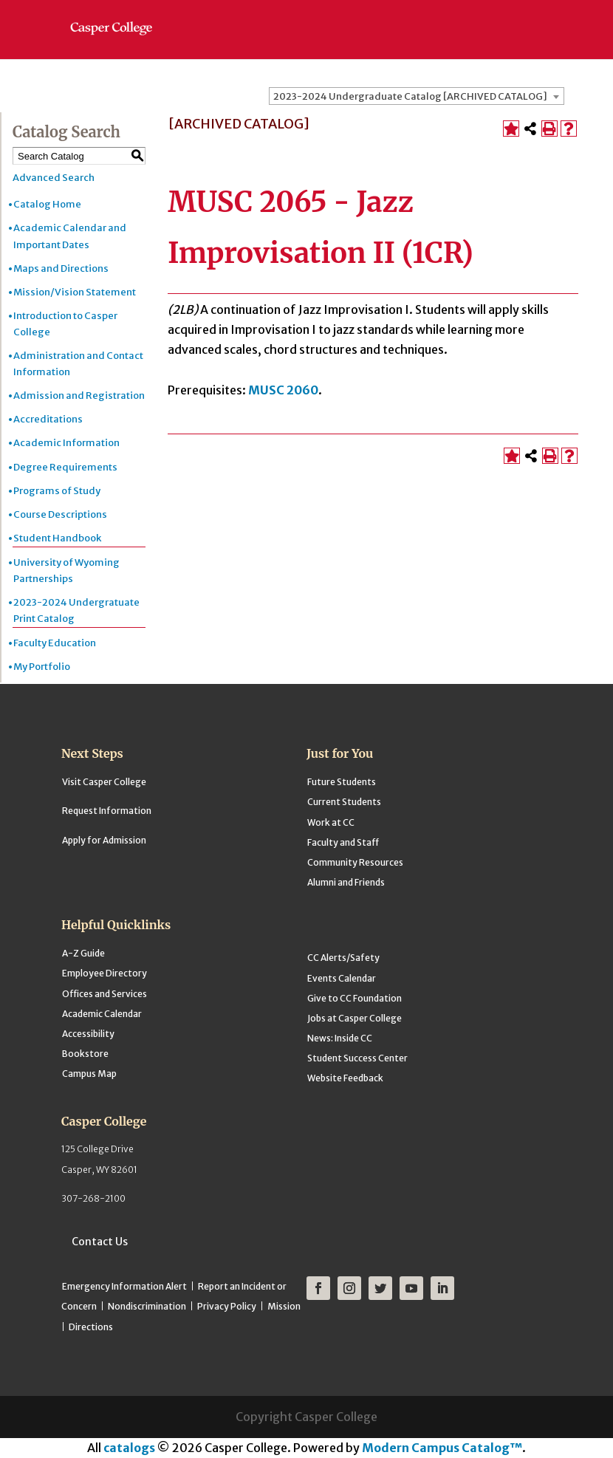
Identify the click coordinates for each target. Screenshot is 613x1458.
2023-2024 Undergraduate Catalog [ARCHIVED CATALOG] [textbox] (410, 96)
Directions (91, 1326)
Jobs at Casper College (354, 1018)
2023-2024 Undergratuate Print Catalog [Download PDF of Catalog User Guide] (76, 610)
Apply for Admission (104, 840)
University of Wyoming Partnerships (66, 570)
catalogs (129, 1447)
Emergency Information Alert (124, 1286)
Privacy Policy (226, 1306)
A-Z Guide (83, 953)
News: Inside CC (339, 1038)
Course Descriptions (60, 514)
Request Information (106, 810)
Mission (284, 1306)
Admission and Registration (79, 395)
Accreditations (48, 419)
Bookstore (85, 1053)
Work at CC (331, 822)
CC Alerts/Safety (343, 957)
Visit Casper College (104, 781)
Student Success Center (357, 1058)
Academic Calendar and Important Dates (69, 236)
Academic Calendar (102, 1013)
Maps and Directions (61, 268)
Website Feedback (345, 1078)
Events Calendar (341, 978)
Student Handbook (57, 538)
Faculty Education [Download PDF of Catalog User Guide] (54, 643)
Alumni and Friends (346, 882)
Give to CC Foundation (354, 998)
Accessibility (88, 1033)
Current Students (344, 801)
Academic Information (66, 443)
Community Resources (355, 862)
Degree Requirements (65, 467)
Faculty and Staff (343, 842)
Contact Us (100, 1241)
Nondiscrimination (147, 1306)
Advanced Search (54, 177)
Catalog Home (47, 204)
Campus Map (89, 1073)
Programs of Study (56, 491)
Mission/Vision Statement (74, 292)
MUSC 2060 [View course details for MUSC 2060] (283, 390)
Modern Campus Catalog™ (442, 1447)
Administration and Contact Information (78, 363)
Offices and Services (104, 993)
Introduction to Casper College (65, 323)
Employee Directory (104, 973)
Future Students (341, 781)
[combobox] (416, 96)
